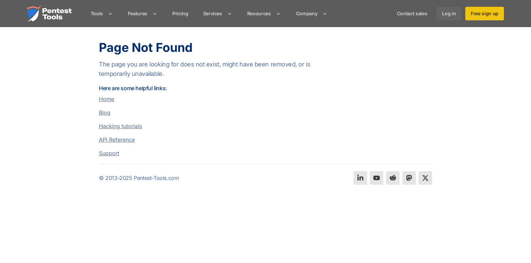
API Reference (117, 139)
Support (109, 153)
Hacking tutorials (120, 126)
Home (106, 99)
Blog (104, 112)
